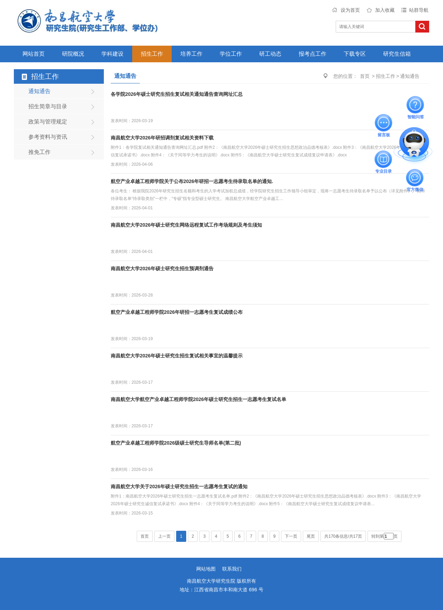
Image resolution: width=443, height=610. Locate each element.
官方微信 (415, 177)
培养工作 (191, 54)
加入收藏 (385, 10)
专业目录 (383, 159)
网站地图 (206, 569)
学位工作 (231, 54)
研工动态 (270, 54)
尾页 (311, 536)
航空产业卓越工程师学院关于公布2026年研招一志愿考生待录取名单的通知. (192, 181)
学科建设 (112, 54)
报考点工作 (312, 54)
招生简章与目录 (47, 106)
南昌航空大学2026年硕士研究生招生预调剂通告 (162, 268)
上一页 (164, 536)
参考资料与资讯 (47, 137)
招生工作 (152, 54)
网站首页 (33, 54)
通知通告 (39, 91)
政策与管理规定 (47, 122)
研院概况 (73, 54)
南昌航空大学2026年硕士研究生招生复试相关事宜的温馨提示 (177, 355)
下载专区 (355, 54)
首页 (365, 76)
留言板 (383, 122)
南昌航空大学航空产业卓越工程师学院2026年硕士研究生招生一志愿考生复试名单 (198, 399)
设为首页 (350, 10)
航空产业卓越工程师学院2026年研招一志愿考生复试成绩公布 (177, 312)
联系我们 (232, 569)
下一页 (291, 536)
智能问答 (415, 104)
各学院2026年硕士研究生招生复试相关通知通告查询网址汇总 (177, 94)
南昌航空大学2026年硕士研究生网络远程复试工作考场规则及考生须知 (186, 225)
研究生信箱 (397, 54)
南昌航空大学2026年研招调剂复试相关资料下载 (162, 137)
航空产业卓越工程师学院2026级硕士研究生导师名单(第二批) (176, 443)
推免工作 (39, 152)
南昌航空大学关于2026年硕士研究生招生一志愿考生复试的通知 (179, 486)
